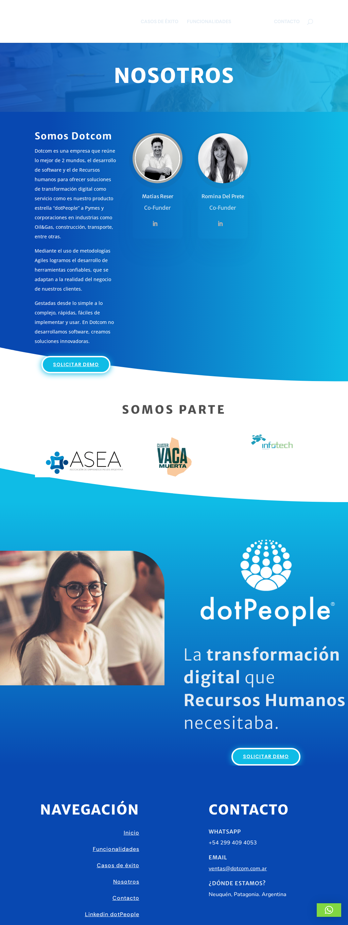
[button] (329, 910)
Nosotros (252, 21)
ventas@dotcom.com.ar (238, 868)
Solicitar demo (76, 364)
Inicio (131, 832)
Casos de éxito (159, 21)
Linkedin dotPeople (112, 914)
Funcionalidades (209, 21)
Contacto (287, 21)
